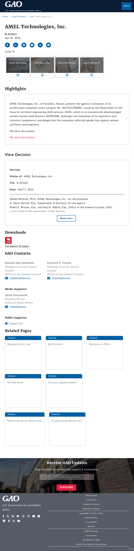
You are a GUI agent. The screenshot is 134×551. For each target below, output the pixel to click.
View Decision (17, 63)
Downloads (42, 63)
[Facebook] (8, 45)
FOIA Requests (91, 531)
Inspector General (91, 504)
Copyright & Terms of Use (91, 513)
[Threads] (41, 45)
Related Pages (67, 63)
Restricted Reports (91, 509)
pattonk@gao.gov (61, 278)
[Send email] (50, 45)
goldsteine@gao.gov (20, 278)
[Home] (63, 10)
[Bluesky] (33, 45)
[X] (17, 45)
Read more (66, 218)
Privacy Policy (91, 518)
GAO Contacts (91, 63)
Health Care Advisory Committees (91, 544)
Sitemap (91, 526)
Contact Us (13, 323)
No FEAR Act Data (91, 540)
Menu (126, 6)
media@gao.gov (18, 307)
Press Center (91, 495)
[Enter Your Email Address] (67, 477)
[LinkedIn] (25, 45)
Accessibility (91, 522)
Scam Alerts (91, 535)
